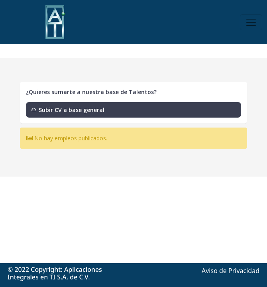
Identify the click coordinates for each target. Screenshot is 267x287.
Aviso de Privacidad (230, 270)
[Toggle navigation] (251, 22)
